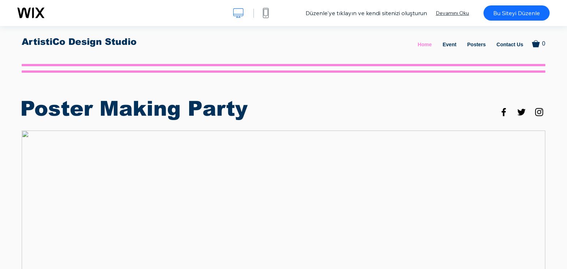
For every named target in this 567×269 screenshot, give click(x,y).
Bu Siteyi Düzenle (516, 13)
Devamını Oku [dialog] (452, 13)
